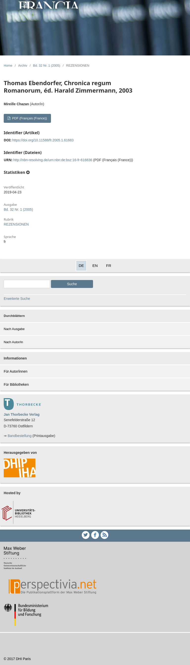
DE (81, 265)
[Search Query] (27, 284)
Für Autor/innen (15, 371)
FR (108, 265)
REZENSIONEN (16, 224)
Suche (72, 284)
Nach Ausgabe (14, 329)
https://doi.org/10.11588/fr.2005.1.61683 (42, 140)
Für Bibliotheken (16, 384)
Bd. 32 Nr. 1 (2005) (46, 65)
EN (94, 265)
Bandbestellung (20, 436)
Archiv (22, 65)
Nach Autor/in (13, 342)
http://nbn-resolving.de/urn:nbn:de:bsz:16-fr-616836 (52, 160)
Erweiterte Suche (17, 299)
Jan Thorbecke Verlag (22, 414)
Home (8, 65)
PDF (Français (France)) (29, 118)
